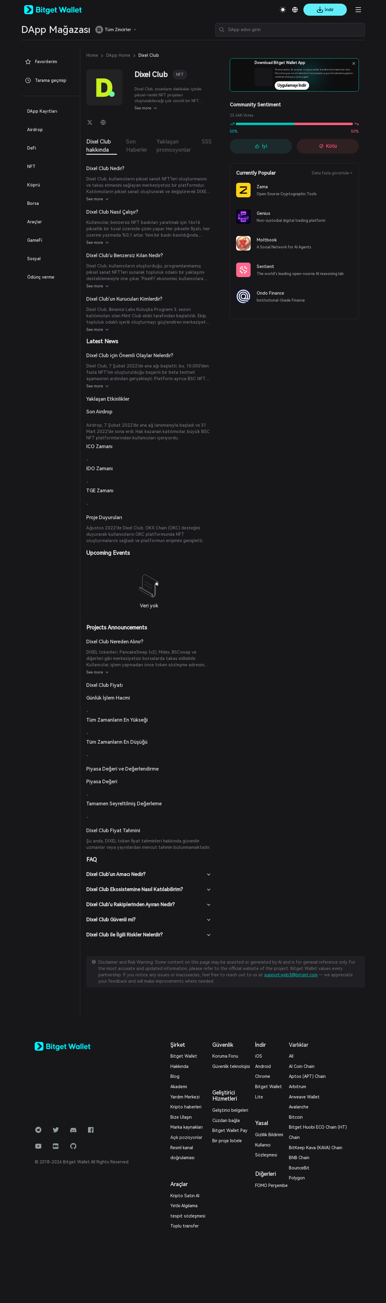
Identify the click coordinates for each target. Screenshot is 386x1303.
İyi (261, 146)
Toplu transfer (184, 1226)
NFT (180, 74)
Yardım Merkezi (185, 1096)
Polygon (297, 1177)
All (291, 1056)
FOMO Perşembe (271, 1185)
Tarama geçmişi (45, 80)
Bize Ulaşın (181, 1117)
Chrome (262, 1076)
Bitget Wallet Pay (229, 1130)
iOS (258, 1056)
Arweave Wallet (304, 1096)
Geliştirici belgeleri (230, 1110)
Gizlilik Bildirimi (269, 1134)
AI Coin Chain (302, 1066)
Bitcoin (296, 1117)
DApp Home (118, 55)
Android (263, 1066)
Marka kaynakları (186, 1127)
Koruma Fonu (225, 1056)
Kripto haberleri (185, 1106)
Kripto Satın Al (184, 1195)
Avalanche (298, 1106)
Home (92, 55)
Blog (174, 1076)
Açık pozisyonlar (186, 1137)
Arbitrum (297, 1086)
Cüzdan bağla (226, 1120)
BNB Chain (299, 1157)
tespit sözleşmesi (187, 1216)
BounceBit (299, 1168)
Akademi (178, 1086)
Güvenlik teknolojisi (231, 1066)
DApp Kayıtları (42, 111)
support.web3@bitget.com (291, 974)
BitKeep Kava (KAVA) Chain (315, 1147)
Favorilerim (41, 61)
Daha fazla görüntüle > (332, 173)
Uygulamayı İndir (308, 85)
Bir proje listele (227, 1140)
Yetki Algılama (184, 1205)
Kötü (328, 146)
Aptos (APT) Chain (307, 1076)
